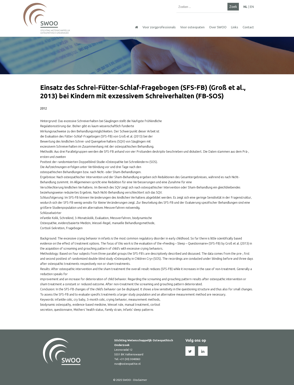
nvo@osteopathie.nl (127, 363)
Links (234, 27)
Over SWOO (217, 27)
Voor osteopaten (192, 27)
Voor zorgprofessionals (159, 27)
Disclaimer (140, 379)
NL (245, 6)
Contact (248, 27)
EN (252, 6)
